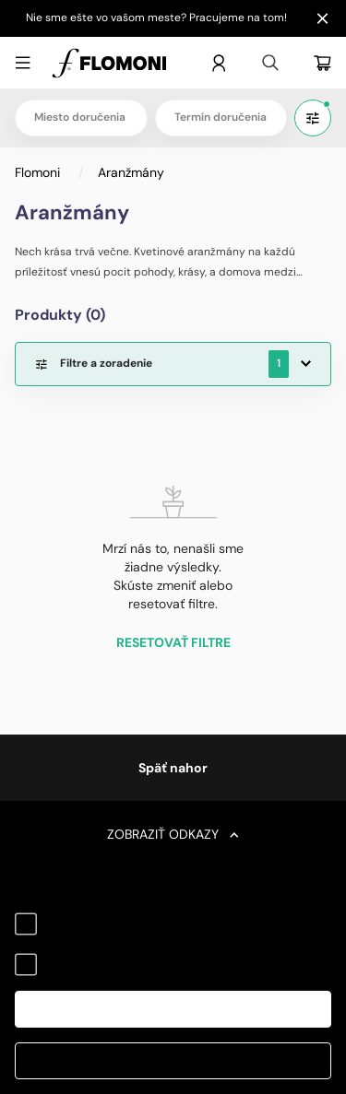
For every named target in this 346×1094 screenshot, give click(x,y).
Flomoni (39, 172)
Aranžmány (131, 172)
